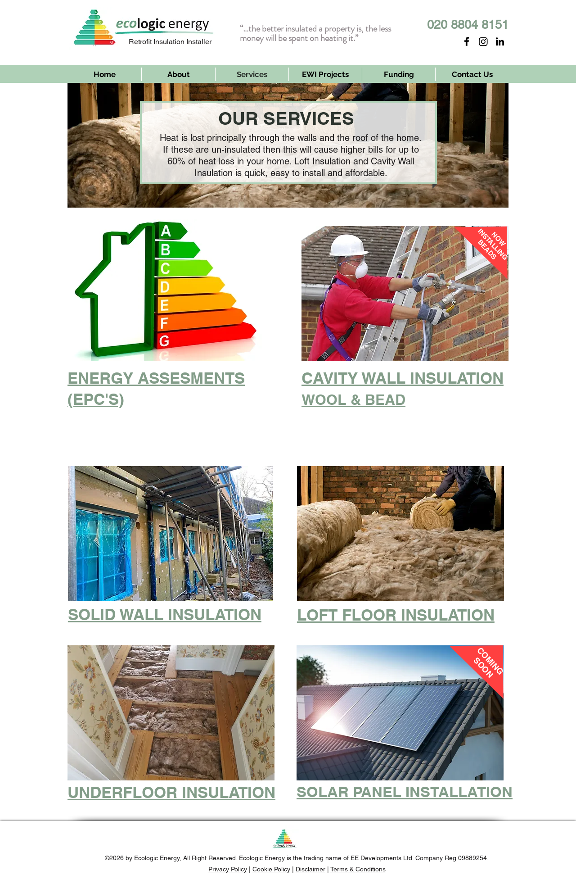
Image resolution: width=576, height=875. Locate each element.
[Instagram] (483, 41)
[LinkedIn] (500, 41)
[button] (170, 533)
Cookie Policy (271, 869)
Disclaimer (310, 869)
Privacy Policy (227, 869)
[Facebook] (466, 41)
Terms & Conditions (358, 869)
